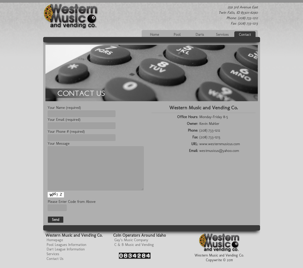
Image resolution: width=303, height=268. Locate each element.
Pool (177, 34)
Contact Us (55, 259)
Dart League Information (66, 249)
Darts (199, 34)
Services (222, 34)
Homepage (55, 240)
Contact (245, 34)
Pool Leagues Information (66, 245)
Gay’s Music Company (131, 240)
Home (154, 34)
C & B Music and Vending (134, 245)
